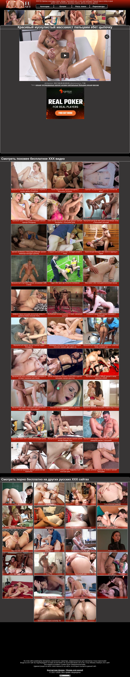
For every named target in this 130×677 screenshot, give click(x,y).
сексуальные (73, 85)
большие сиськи (85, 85)
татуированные (48, 85)
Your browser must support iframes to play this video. (65, 55)
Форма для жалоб (74, 670)
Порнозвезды (99, 6)
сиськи (38, 85)
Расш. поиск (80, 6)
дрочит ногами (61, 85)
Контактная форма (56, 670)
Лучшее (62, 6)
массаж (96, 85)
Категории (44, 6)
